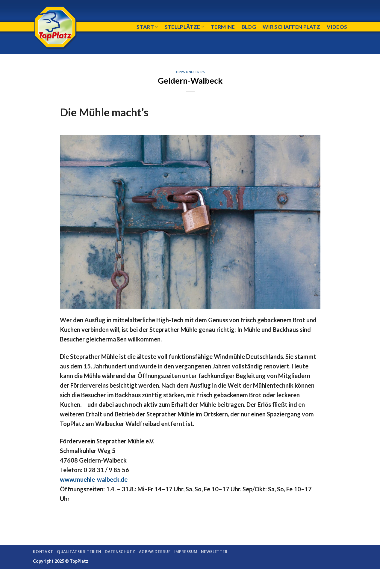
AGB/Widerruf (154, 552)
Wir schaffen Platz (291, 27)
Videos (337, 27)
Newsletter (214, 552)
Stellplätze (184, 27)
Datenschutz (120, 552)
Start (147, 27)
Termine (223, 27)
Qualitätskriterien (79, 552)
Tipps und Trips (190, 72)
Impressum (186, 552)
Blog (249, 27)
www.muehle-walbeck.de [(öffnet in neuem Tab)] (94, 479)
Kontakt (43, 552)
